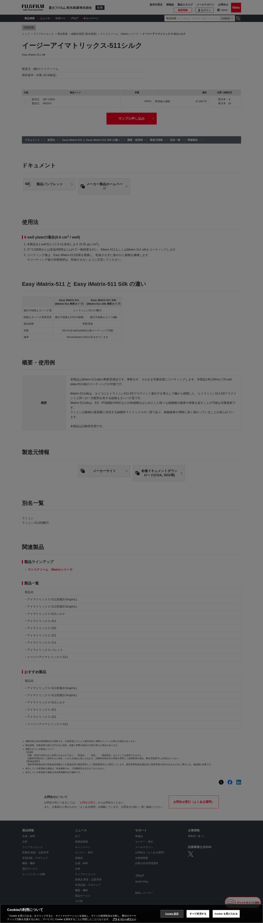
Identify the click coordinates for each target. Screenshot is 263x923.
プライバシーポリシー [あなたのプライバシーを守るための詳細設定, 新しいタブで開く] (124, 919)
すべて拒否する (198, 913)
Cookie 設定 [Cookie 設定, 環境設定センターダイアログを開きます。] (172, 913)
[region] (131, 913)
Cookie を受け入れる (226, 913)
